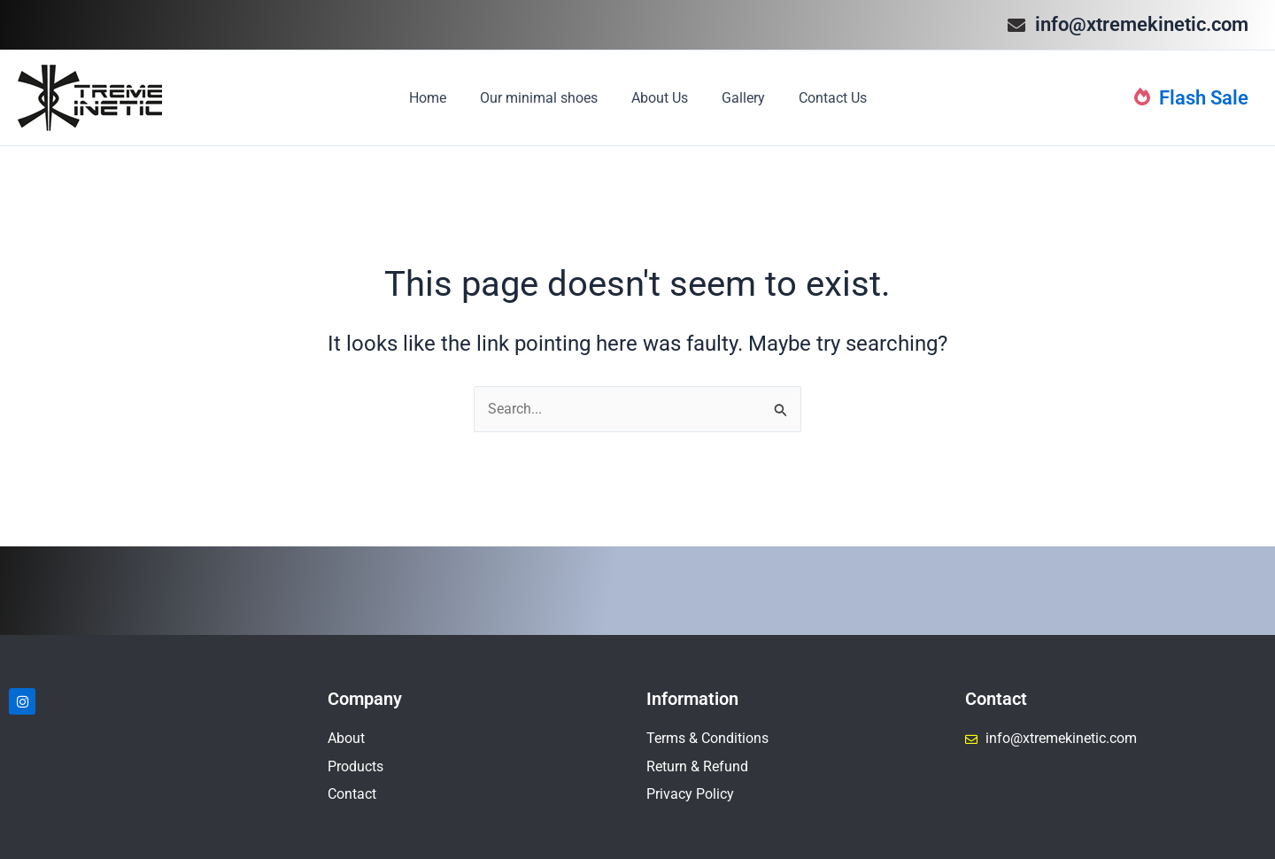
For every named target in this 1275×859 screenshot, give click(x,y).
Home (438, 97)
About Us (659, 97)
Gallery (738, 97)
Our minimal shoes (544, 97)
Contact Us (822, 97)
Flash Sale (1191, 98)
